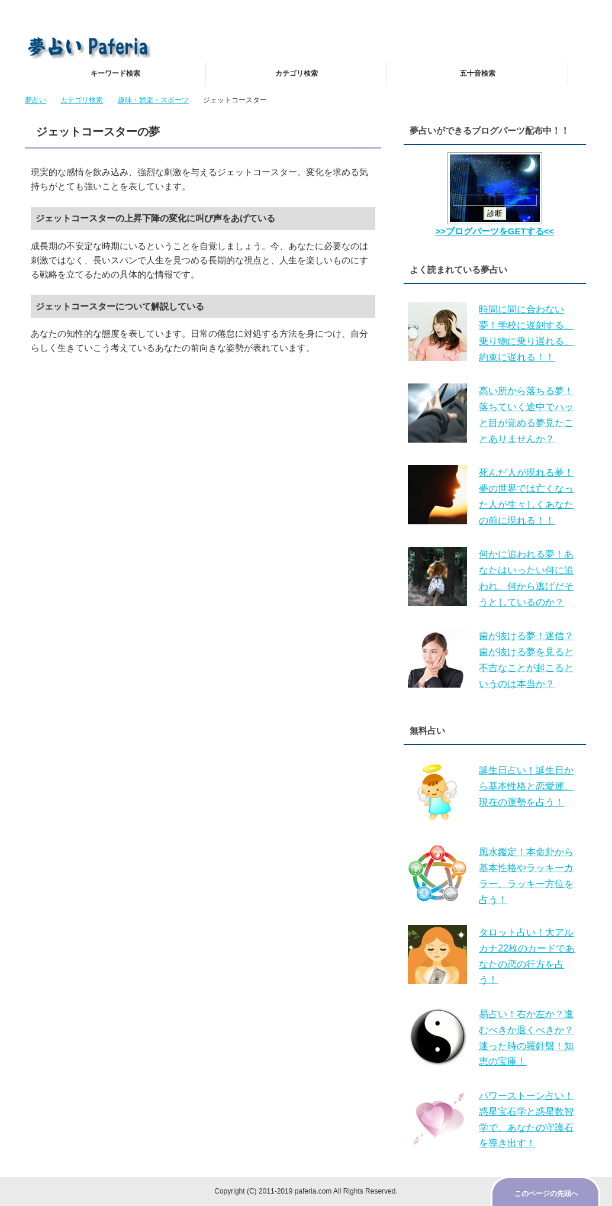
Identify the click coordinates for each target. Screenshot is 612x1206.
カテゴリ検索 (296, 73)
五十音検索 (477, 73)
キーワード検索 (115, 73)
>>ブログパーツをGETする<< (494, 231)
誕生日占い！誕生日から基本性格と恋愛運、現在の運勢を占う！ (526, 786)
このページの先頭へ (546, 1193)
